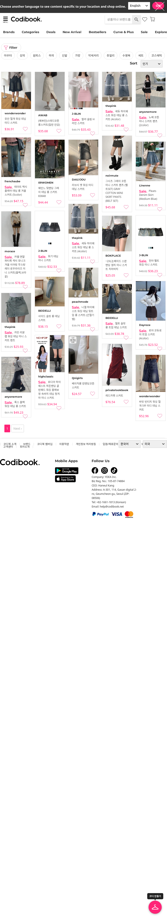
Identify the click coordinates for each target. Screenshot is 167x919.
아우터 (8, 55)
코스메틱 (156, 55)
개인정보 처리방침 (86, 444)
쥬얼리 (110, 55)
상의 (22, 55)
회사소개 (24, 447)
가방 (77, 55)
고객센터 (8, 447)
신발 (64, 55)
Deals (50, 32)
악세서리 (93, 55)
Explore (161, 32)
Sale (144, 32)
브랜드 (26, 444)
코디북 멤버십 (44, 444)
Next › (17, 428)
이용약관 (64, 444)
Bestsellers (97, 32)
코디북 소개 (10, 444)
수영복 (126, 55)
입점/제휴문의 (110, 444)
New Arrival (72, 32)
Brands (9, 32)
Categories (30, 32)
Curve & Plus (123, 32)
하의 (51, 55)
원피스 (37, 55)
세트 (140, 55)
